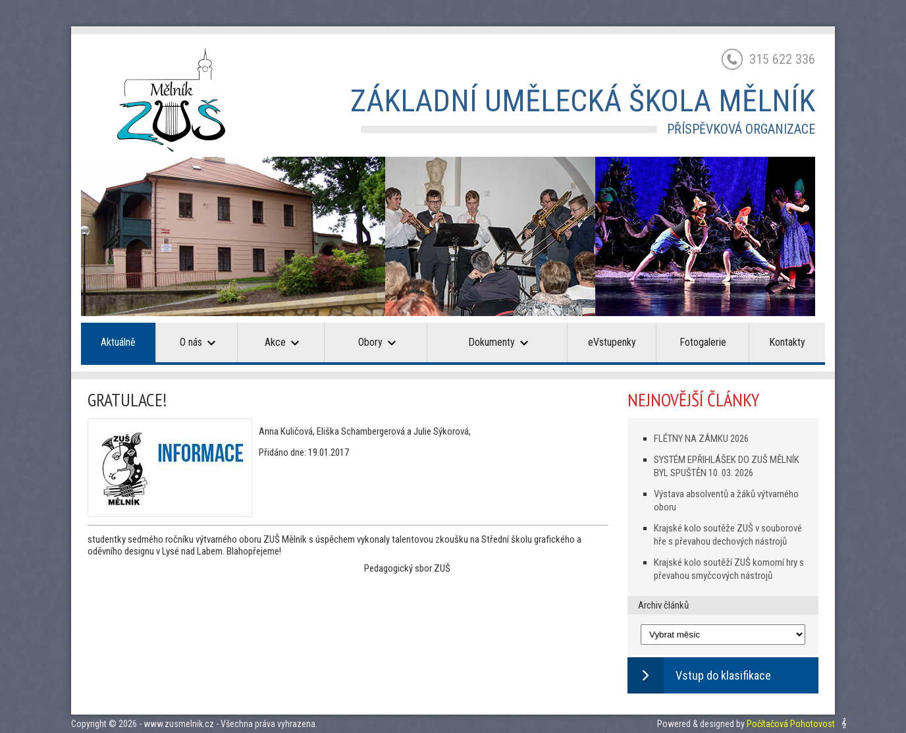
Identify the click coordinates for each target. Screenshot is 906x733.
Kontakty (787, 342)
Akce (282, 342)
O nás (197, 342)
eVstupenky (612, 342)
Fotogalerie (703, 342)
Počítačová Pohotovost (791, 724)
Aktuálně (118, 342)
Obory (377, 342)
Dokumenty (498, 342)
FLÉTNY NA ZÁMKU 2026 (701, 439)
